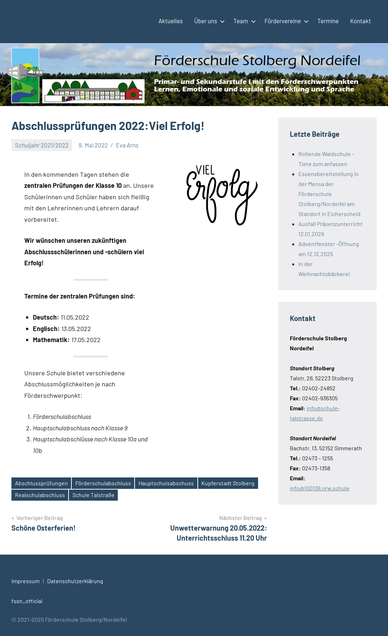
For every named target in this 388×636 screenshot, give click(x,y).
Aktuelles (170, 20)
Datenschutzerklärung (75, 580)
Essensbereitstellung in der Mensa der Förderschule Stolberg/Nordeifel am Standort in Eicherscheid (329, 193)
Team (243, 20)
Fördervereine (285, 20)
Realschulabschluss (40, 494)
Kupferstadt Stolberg (228, 483)
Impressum (25, 580)
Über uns (208, 20)
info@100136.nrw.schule (319, 488)
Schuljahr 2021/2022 (42, 145)
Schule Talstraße (93, 494)
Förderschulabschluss (103, 483)
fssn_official (26, 600)
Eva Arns (127, 145)
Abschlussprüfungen (41, 483)
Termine (328, 20)
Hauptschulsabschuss (166, 483)
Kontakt (360, 20)
